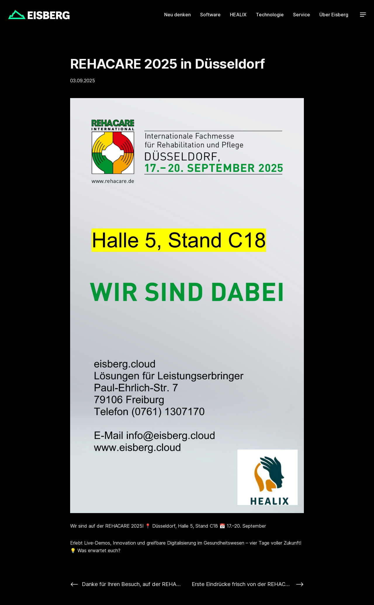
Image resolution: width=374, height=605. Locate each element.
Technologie (270, 15)
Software (210, 15)
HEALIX (238, 15)
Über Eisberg (333, 15)
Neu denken (177, 15)
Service (301, 15)
